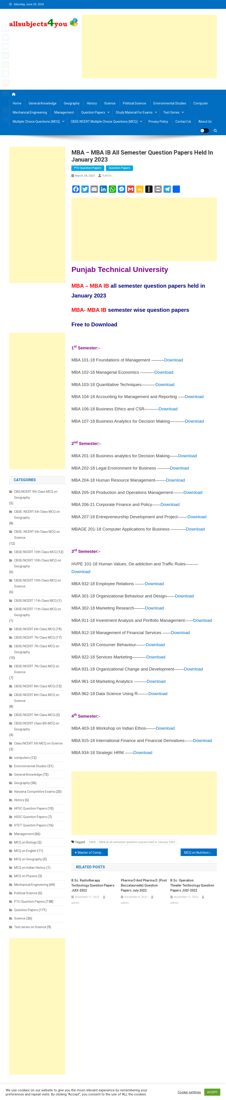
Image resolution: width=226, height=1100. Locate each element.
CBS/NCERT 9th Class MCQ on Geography (35, 494)
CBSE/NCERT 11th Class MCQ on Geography (37, 612)
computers (22, 758)
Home (17, 103)
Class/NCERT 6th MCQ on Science (38, 743)
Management (64, 112)
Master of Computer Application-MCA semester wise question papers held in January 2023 (93, 852)
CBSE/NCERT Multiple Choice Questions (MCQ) (104, 121)
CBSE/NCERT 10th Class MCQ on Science (37, 583)
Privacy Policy (158, 121)
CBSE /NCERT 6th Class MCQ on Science (37, 534)
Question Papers (93, 112)
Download (173, 360)
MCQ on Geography (28, 859)
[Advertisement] (149, 46)
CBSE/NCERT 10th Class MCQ (35, 552)
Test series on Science (30, 927)
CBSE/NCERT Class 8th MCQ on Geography (36, 726)
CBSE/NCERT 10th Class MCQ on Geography (37, 563)
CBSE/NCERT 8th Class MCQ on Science (36, 698)
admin (107, 175)
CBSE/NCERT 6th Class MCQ (34, 629)
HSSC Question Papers (30, 817)
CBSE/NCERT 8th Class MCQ (34, 686)
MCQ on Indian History (30, 867)
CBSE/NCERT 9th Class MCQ (34, 715)
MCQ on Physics (25, 876)
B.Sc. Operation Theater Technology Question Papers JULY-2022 (192, 885)
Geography (72, 103)
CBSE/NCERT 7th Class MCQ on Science (36, 669)
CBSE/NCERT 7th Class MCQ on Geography (36, 649)
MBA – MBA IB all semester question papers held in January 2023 (132, 842)
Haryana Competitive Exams (34, 791)
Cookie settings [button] (189, 1092)
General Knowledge (43, 103)
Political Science (134, 103)
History (92, 103)
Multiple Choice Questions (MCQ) (36, 121)
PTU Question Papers (87, 168)
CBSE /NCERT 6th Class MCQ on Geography (37, 514)
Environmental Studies (169, 103)
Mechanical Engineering (30, 112)
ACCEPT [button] (212, 1092)
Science (110, 103)
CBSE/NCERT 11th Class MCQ (35, 600)
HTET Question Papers (30, 825)
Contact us (183, 121)
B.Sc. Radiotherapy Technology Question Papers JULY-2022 (92, 885)
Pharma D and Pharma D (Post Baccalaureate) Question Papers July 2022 (144, 885)
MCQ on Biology (25, 842)
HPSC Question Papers (30, 808)
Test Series (171, 112)
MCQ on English (25, 851)
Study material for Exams (134, 112)
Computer (200, 103)
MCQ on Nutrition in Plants (200, 852)
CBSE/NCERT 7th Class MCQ (34, 637)
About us (205, 121)
